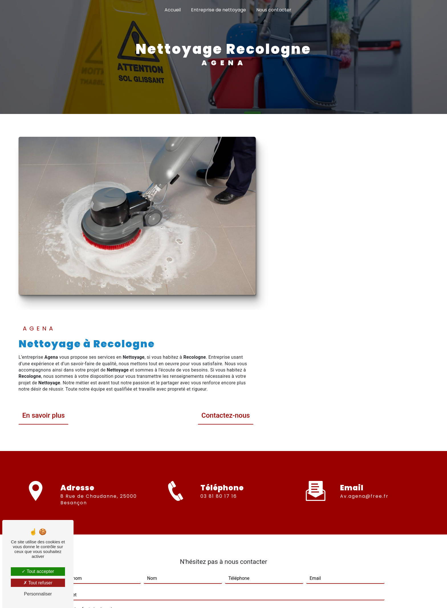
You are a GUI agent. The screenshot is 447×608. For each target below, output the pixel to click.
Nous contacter (273, 10)
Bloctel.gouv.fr (215, 548)
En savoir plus (218, 231)
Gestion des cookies (287, 595)
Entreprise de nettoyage (218, 10)
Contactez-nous (400, 231)
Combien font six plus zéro (89, 412)
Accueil (172, 10)
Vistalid (150, 595)
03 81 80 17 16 (218, 323)
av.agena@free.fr (364, 299)
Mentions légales (241, 595)
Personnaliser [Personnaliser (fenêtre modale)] (38, 593)
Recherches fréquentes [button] (223, 584)
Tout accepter (38, 571)
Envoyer (230, 504)
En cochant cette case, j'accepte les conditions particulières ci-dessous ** (142, 485)
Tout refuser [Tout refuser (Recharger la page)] (37, 582)
